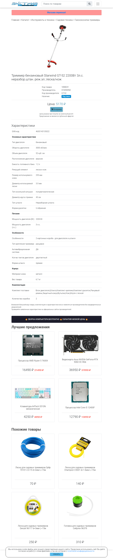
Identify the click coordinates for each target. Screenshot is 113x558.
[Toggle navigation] (98, 4)
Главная (15, 20)
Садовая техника (64, 20)
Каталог (25, 20)
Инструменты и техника (42, 20)
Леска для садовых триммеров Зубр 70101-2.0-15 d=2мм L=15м (33, 468)
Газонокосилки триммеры (87, 20)
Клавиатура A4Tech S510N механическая (33, 407)
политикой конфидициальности (80, 551)
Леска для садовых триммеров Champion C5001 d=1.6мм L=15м (80, 468)
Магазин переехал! (56, 12)
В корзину (56, 109)
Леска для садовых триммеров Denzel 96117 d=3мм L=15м (33, 527)
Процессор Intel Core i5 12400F (80, 407)
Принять (56, 554)
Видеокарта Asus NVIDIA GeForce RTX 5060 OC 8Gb (80, 360)
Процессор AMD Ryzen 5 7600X (33, 360)
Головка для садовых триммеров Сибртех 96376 (80, 527)
